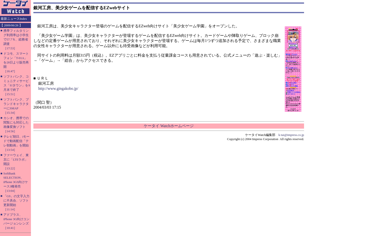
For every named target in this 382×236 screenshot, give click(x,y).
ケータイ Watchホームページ (168, 126)
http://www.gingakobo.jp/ (58, 88)
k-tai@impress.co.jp (291, 135)
